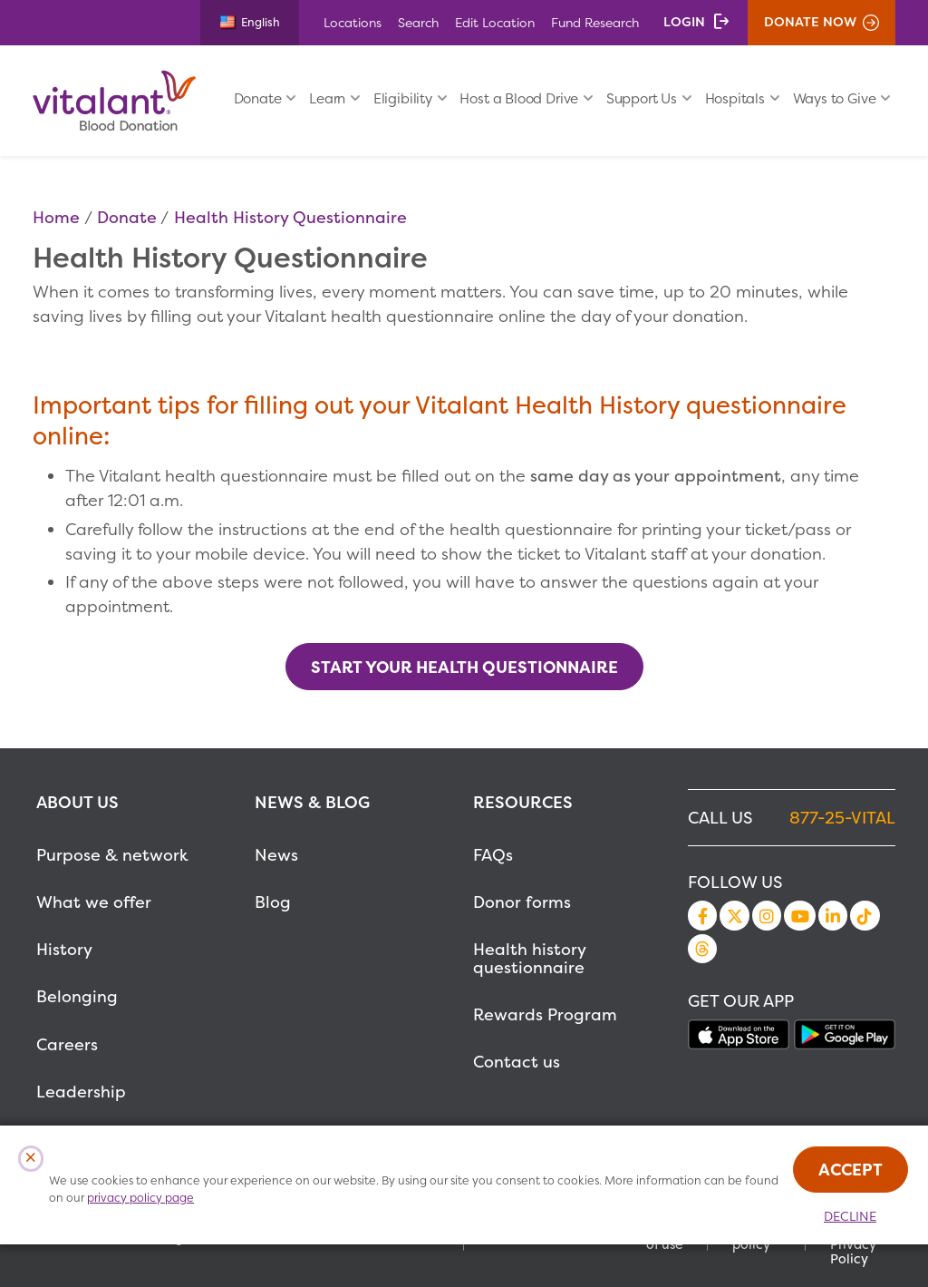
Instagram (766, 915)
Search (418, 22)
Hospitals (735, 98)
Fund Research (595, 22)
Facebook (702, 915)
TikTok (864, 915)
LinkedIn (832, 915)
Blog (273, 902)
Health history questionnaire (529, 958)
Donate (258, 98)
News (276, 854)
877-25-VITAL (842, 817)
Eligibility (402, 98)
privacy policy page (140, 1197)
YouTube (799, 915)
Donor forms (522, 902)
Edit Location (495, 22)
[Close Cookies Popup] (31, 1158)
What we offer (93, 902)
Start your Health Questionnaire (464, 667)
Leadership (81, 1091)
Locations (353, 22)
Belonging (77, 996)
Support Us (641, 98)
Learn (327, 98)
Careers (67, 1044)
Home (56, 217)
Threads (702, 948)
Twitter (734, 915)
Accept (850, 1169)
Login (684, 22)
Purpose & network (112, 854)
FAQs (493, 854)
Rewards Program (545, 1014)
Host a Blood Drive (518, 98)
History (64, 949)
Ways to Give (834, 98)
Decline (850, 1216)
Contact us (516, 1061)
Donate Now (810, 22)
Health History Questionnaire (290, 217)
